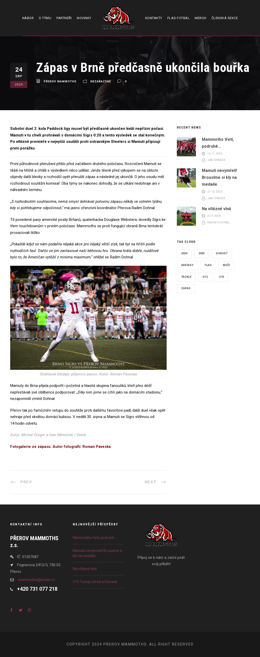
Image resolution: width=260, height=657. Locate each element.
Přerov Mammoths (60, 81)
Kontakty (153, 18)
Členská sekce (225, 18)
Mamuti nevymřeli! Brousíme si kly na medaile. (219, 177)
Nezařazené (100, 81)
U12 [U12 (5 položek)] (205, 277)
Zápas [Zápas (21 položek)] (186, 288)
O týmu (45, 18)
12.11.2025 (214, 153)
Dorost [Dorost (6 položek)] (222, 253)
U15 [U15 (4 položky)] (221, 277)
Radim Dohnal (218, 222)
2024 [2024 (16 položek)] (184, 253)
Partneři (64, 18)
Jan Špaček (216, 160)
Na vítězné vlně (216, 208)
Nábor (28, 18)
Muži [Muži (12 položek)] (226, 265)
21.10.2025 (214, 192)
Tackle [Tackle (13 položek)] (186, 277)
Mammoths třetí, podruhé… (94, 538)
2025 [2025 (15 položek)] (202, 253)
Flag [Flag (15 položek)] (208, 265)
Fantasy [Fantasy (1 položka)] (187, 265)
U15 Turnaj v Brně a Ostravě (95, 582)
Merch (200, 18)
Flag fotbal (178, 18)
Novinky (84, 18)
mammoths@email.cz (36, 579)
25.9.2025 (214, 216)
